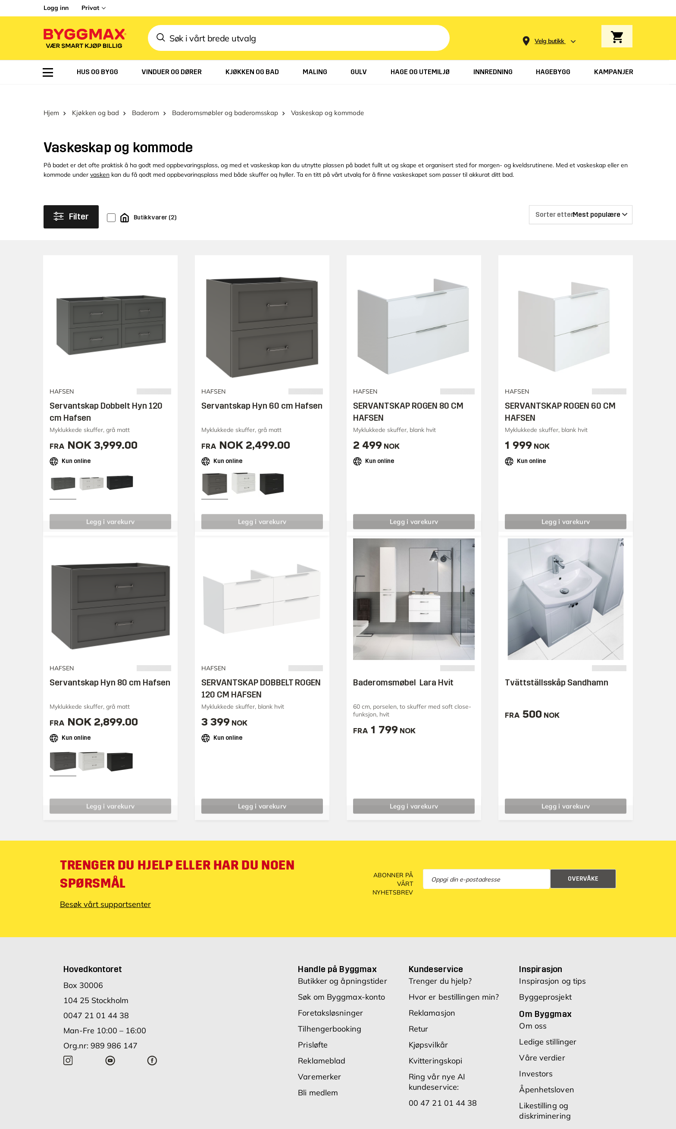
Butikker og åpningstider (342, 965)
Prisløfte (313, 1028)
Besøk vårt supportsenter (105, 888)
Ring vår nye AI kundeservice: (437, 1065)
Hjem (51, 96)
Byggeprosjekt (545, 980)
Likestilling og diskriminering (544, 1094)
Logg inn (56, 8)
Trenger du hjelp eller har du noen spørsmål (177, 858)
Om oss (533, 1009)
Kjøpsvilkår (428, 1028)
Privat (90, 8)
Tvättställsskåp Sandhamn (556, 666)
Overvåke (583, 862)
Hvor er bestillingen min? (454, 980)
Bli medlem (318, 1076)
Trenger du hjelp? (440, 965)
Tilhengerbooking (329, 1012)
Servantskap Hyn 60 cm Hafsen (261, 389)
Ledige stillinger (547, 1025)
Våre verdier (542, 1041)
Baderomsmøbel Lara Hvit (403, 666)
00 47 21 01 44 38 (443, 1086)
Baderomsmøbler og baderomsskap (225, 96)
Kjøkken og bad (95, 96)
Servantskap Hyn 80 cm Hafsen (110, 666)
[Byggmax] (84, 38)
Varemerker (319, 1060)
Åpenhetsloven (546, 1073)
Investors (536, 1057)
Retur (419, 1012)
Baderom (145, 96)
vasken (100, 158)
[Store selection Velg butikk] (549, 41)
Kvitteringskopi (436, 1044)
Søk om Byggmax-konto (341, 980)
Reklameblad (321, 1044)
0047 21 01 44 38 (96, 999)
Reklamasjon (432, 996)
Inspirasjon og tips (552, 965)
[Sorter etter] (580, 197)
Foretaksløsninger (330, 996)
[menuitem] (48, 72)
